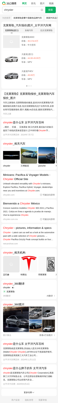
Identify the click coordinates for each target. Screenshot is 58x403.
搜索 (50, 10)
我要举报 (43, 400)
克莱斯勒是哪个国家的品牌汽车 (27, 18)
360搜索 (10, 3)
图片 (42, 3)
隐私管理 (29, 400)
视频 (51, 3)
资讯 (33, 3)
